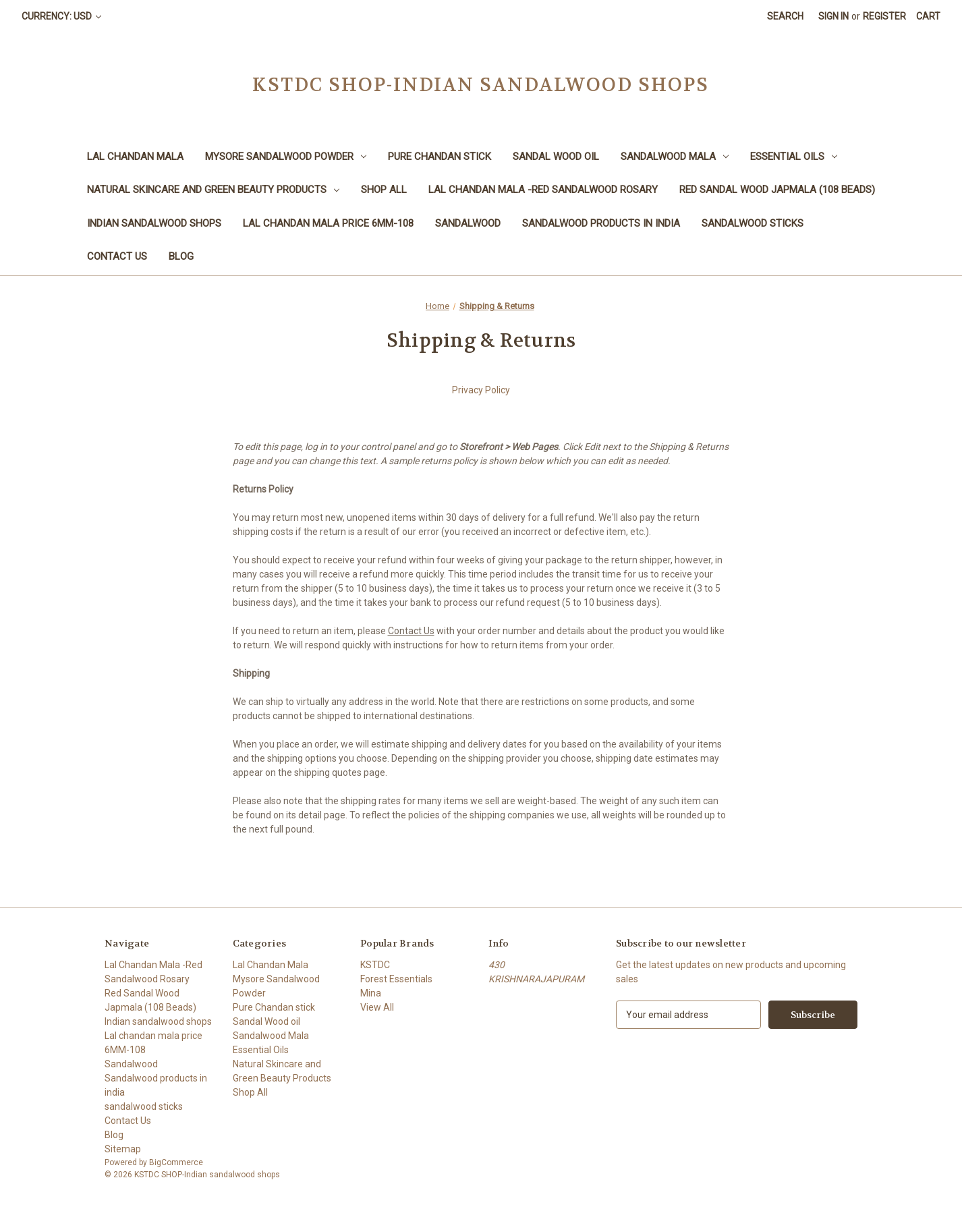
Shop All (384, 190)
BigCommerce (176, 1162)
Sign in (833, 16)
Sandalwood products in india (601, 223)
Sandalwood (468, 223)
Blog (181, 256)
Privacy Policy (481, 390)
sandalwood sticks (752, 223)
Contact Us (117, 256)
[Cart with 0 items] (928, 16)
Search (785, 16)
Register (884, 16)
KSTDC (375, 964)
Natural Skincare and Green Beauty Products (213, 190)
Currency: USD (61, 16)
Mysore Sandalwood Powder (285, 156)
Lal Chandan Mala (135, 156)
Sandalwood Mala (675, 156)
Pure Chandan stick (439, 156)
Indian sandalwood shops (154, 223)
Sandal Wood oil (556, 156)
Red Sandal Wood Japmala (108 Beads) (777, 190)
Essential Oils (793, 156)
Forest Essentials (396, 979)
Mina (370, 993)
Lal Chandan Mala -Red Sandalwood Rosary (543, 190)
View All (377, 1007)
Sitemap (123, 1149)
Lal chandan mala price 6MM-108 (328, 223)
